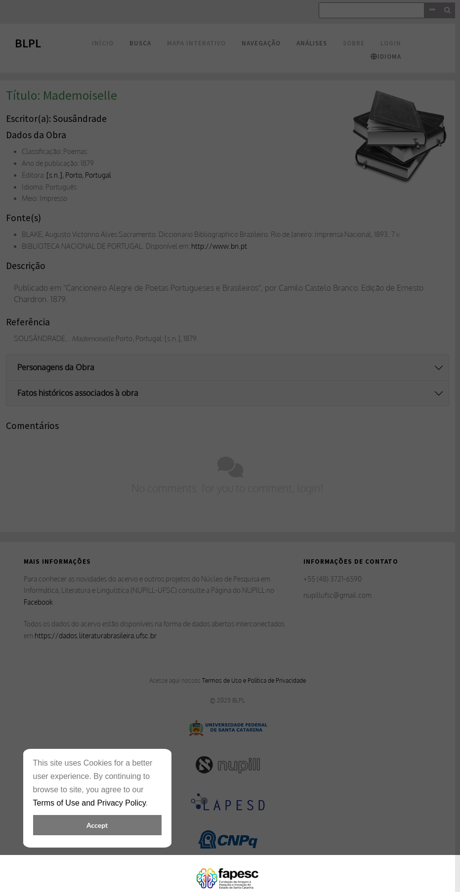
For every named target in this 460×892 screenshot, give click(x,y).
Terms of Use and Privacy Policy (89, 803)
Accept (97, 825)
